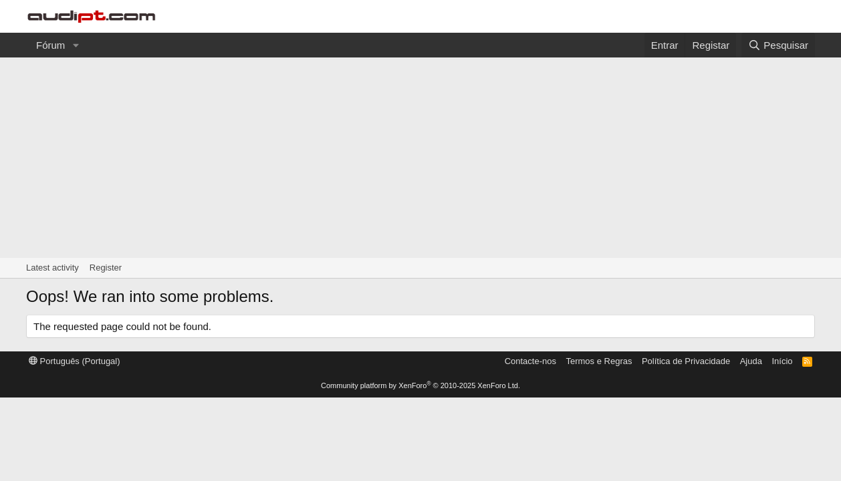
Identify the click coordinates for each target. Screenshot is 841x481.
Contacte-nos (530, 361)
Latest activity (52, 268)
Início (781, 361)
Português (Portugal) (74, 361)
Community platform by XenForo (420, 385)
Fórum (50, 45)
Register (106, 268)
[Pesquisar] (778, 45)
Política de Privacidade (686, 361)
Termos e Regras (599, 361)
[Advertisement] (420, 157)
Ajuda (751, 361)
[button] (75, 45)
